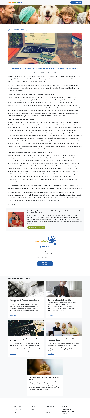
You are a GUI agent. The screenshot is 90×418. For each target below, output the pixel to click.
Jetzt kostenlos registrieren (45, 263)
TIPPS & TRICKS (18, 409)
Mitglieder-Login (76, 2)
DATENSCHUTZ (50, 407)
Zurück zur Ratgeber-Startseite (17, 29)
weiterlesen (13, 315)
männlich (41, 253)
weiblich (49, 253)
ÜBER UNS (32, 407)
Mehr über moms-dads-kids (36, 227)
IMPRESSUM (49, 415)
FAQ (15, 415)
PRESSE (32, 412)
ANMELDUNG (17, 407)
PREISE (32, 415)
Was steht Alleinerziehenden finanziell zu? (46, 200)
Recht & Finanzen (39, 72)
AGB (47, 409)
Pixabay (13, 204)
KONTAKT (16, 412)
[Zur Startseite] (15, 2)
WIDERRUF (49, 412)
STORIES (32, 409)
